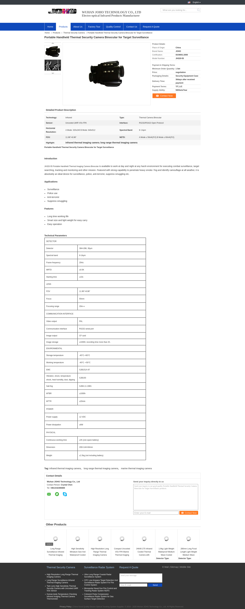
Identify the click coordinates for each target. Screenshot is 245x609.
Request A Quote (151, 26)
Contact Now (166, 95)
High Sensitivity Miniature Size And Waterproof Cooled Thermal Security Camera (77, 552)
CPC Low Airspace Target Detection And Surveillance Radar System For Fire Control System (101, 582)
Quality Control (113, 26)
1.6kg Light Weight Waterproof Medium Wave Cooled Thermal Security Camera (166, 552)
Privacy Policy (65, 607)
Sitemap (174, 567)
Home (50, 26)
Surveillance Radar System (99, 567)
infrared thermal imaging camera (65, 468)
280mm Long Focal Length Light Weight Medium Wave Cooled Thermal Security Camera (188, 552)
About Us (77, 26)
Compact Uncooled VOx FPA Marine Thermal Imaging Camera (122, 552)
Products (63, 26)
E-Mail (165, 567)
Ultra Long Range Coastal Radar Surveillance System (97, 575)
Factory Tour (94, 26)
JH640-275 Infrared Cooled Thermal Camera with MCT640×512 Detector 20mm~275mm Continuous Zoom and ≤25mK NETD (144, 552)
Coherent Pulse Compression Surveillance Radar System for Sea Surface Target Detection (98, 596)
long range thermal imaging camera (101, 468)
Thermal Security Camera (74, 33)
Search (199, 10)
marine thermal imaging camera (136, 468)
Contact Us (131, 26)
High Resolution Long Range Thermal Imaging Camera (100, 552)
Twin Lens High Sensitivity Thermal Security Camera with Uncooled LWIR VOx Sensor (62, 588)
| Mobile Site (185, 567)
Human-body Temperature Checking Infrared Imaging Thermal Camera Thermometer (62, 596)
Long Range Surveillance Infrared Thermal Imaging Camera (55, 552)
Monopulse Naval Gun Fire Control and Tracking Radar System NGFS (100, 589)
